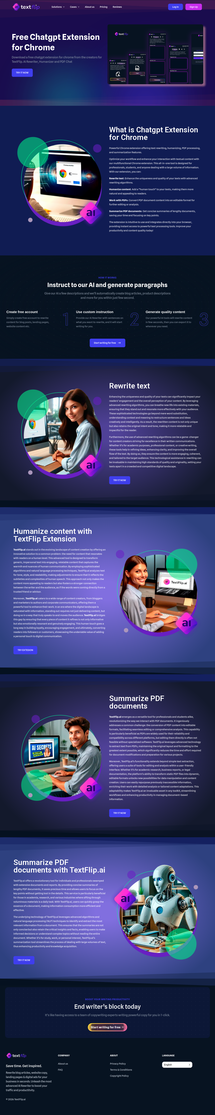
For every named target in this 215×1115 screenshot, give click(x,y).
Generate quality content (165, 312)
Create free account (22, 312)
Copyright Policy (119, 1075)
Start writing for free (107, 343)
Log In (175, 7)
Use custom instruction (94, 312)
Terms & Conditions (121, 1069)
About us (63, 1063)
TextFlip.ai (20, 1099)
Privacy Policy (118, 1063)
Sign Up (194, 7)
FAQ (60, 1069)
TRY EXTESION (25, 650)
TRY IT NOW (22, 72)
